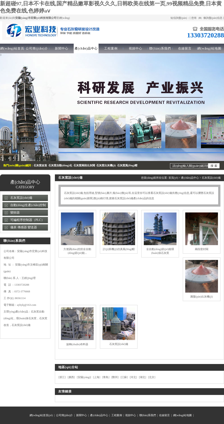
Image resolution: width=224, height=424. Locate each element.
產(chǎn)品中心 (86, 48)
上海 (96, 377)
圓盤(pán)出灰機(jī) (201, 296)
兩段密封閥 (201, 249)
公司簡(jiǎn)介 (37, 48)
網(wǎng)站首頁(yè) (41, 415)
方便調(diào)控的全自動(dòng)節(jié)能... (77, 251)
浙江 (62, 377)
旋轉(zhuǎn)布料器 (77, 344)
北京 (151, 377)
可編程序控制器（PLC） (27, 220)
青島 (105, 377)
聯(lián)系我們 (160, 48)
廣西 (71, 377)
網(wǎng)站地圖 (209, 48)
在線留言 (185, 48)
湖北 (142, 377)
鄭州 (115, 377)
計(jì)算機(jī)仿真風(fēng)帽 (119, 249)
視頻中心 (135, 48)
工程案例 (111, 48)
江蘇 (124, 377)
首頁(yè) (173, 177)
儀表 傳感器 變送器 (23, 227)
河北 (133, 377)
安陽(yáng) (84, 377)
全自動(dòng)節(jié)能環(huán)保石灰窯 (160, 251)
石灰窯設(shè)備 (21, 197)
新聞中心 (61, 48)
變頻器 (15, 212)
